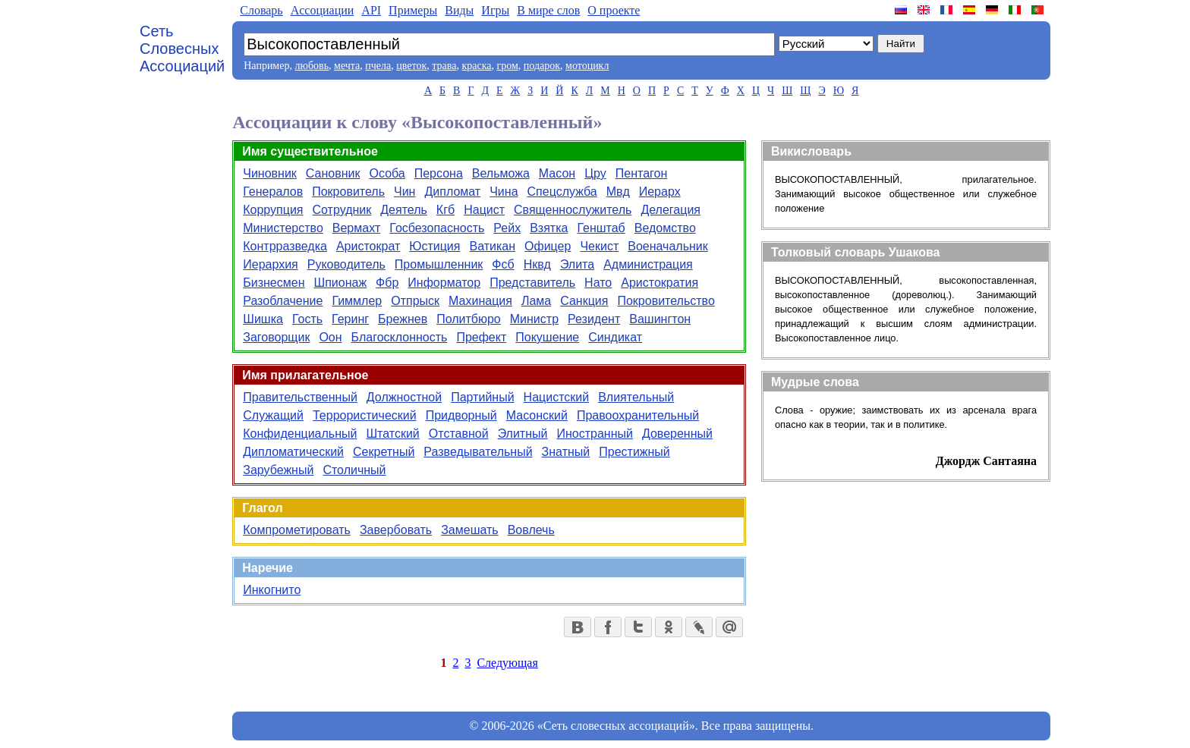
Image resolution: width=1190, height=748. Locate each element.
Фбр (387, 282)
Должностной (404, 397)
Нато (598, 282)
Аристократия (659, 282)
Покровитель (348, 191)
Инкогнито (272, 589)
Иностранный (594, 433)
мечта (347, 65)
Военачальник (668, 246)
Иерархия (270, 264)
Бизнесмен (273, 282)
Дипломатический (293, 451)
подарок (542, 65)
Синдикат (615, 337)
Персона (438, 173)
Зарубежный (278, 470)
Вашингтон (660, 319)
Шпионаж (340, 282)
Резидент (594, 319)
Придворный (461, 415)
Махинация (480, 300)
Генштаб (601, 228)
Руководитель (346, 264)
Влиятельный (636, 397)
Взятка (549, 228)
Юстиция (434, 246)
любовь (311, 65)
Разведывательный (477, 451)
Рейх (507, 228)
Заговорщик (276, 337)
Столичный (354, 470)
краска (476, 65)
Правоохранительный (638, 415)
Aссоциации (322, 10)
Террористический (365, 415)
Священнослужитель (572, 209)
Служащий (273, 415)
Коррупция (273, 209)
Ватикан (492, 246)
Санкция (584, 300)
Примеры (413, 10)
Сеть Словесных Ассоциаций (182, 48)
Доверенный (677, 433)
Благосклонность (399, 337)
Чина (504, 191)
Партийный (482, 397)
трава (444, 65)
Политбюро (468, 319)
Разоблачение (283, 300)
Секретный (383, 451)
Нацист (484, 209)
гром (507, 65)
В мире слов (548, 10)
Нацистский (557, 397)
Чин (404, 191)
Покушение (547, 337)
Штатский (392, 433)
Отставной (459, 433)
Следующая (507, 662)
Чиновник (270, 173)
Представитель (532, 282)
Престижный (634, 451)
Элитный (523, 433)
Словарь (261, 10)
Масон (557, 173)
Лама (536, 300)
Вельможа (501, 173)
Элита (577, 264)
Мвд (618, 191)
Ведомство (665, 228)
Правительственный (300, 397)
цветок (411, 65)
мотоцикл (587, 65)
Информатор (444, 282)
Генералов (273, 191)
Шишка (263, 319)
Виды (459, 10)
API (371, 10)
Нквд (537, 264)
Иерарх (660, 191)
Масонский (537, 415)
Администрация (648, 264)
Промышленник (439, 264)
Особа (387, 173)
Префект (481, 337)
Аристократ (368, 246)
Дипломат (452, 191)
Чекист (599, 246)
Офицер (547, 246)
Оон (330, 337)
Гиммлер (357, 300)
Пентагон (641, 173)
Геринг (350, 319)
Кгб (445, 209)
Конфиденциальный (300, 433)
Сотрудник (342, 209)
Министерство (283, 228)
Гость (307, 319)
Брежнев (402, 319)
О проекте (613, 10)
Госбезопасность (436, 228)
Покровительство (665, 300)
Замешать (470, 529)
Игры (495, 10)
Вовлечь (531, 529)
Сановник (333, 173)
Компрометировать (297, 529)
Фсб (503, 264)
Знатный (566, 451)
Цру (595, 173)
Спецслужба (562, 191)
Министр (534, 319)
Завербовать (396, 529)
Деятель (403, 209)
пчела (378, 65)
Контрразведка (285, 246)
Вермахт (356, 228)
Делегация (670, 209)
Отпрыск (415, 300)
